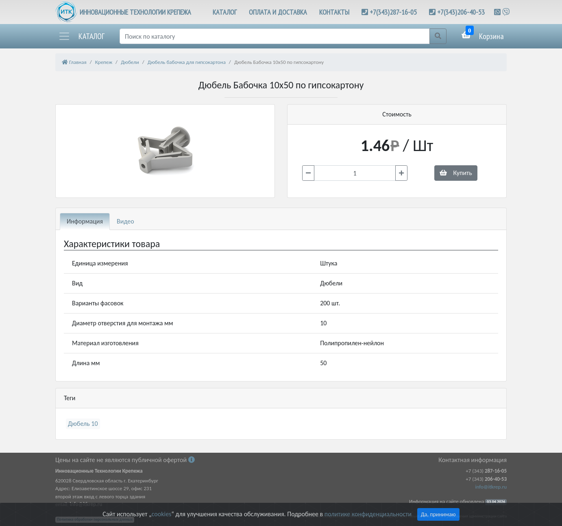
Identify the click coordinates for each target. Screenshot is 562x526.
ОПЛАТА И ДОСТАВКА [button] (278, 12)
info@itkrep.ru (491, 487)
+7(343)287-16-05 (393, 12)
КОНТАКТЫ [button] (334, 12)
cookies (161, 514)
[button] (81, 36)
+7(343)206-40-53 (461, 12)
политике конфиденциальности (368, 514)
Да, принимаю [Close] (438, 514)
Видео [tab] (125, 221)
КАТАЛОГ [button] (225, 12)
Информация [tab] (85, 221)
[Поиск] (275, 36)
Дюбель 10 (83, 423)
